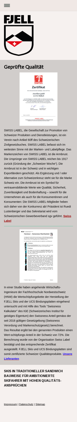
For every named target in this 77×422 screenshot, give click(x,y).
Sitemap (40, 404)
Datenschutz (26, 404)
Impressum (10, 404)
